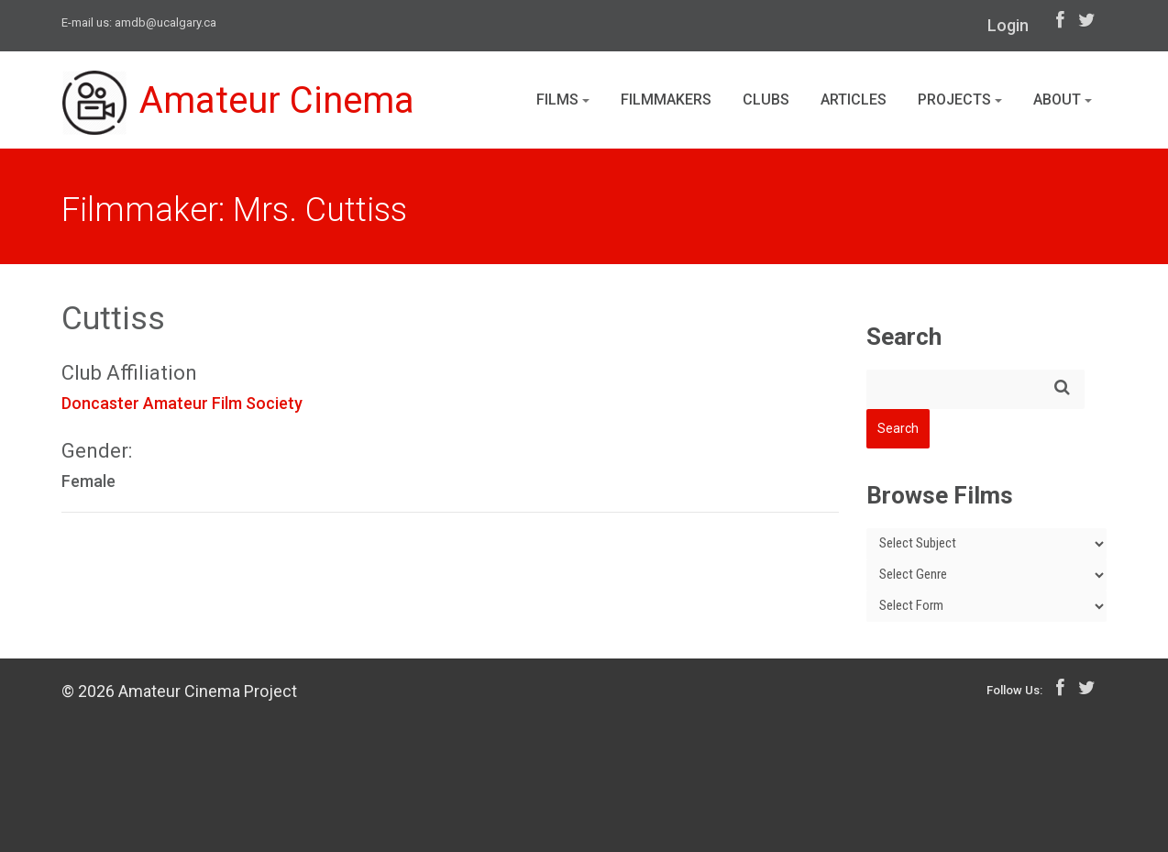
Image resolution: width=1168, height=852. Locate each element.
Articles (854, 99)
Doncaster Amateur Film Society (182, 403)
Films (563, 99)
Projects (960, 99)
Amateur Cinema (238, 103)
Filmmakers (666, 99)
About (1062, 99)
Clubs (766, 99)
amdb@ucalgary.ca (165, 22)
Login (1008, 25)
